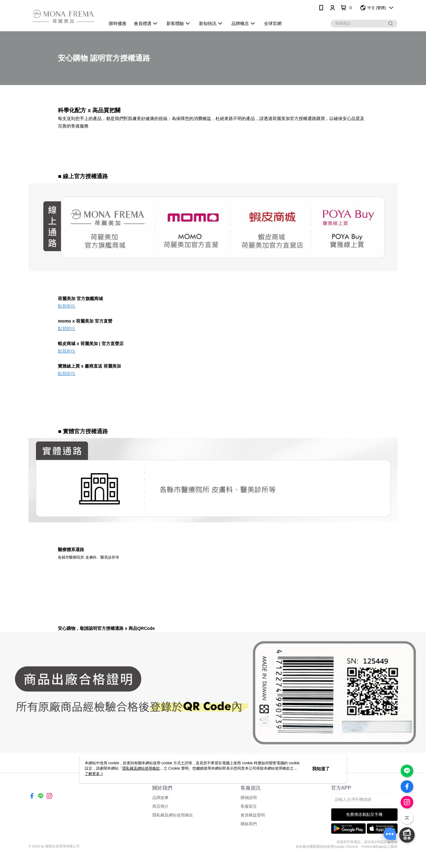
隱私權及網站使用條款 (172, 815)
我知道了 (321, 768)
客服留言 (249, 806)
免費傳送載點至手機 (364, 814)
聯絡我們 (249, 823)
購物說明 (249, 797)
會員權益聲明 (253, 815)
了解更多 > (94, 773)
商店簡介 (160, 806)
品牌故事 (160, 797)
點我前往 (66, 306)
